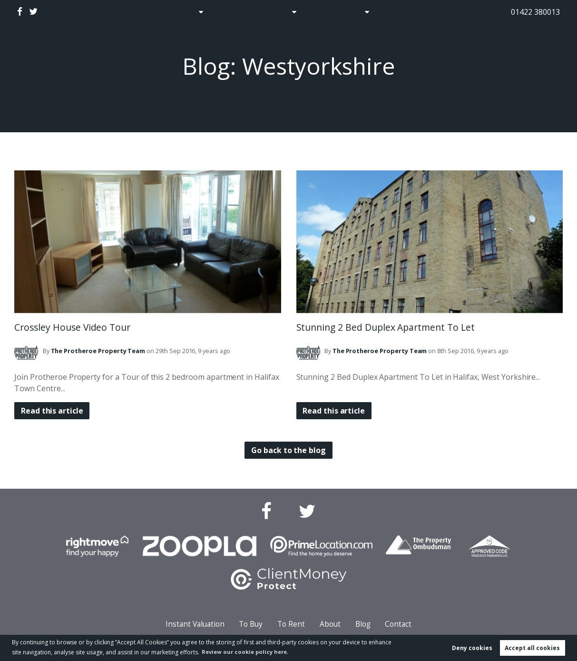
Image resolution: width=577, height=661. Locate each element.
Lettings (275, 12)
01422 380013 (535, 12)
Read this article (53, 410)
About (355, 12)
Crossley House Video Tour (72, 327)
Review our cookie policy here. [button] (248, 651)
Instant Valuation (195, 624)
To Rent (291, 624)
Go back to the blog (288, 450)
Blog (320, 12)
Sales (183, 12)
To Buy (251, 624)
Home (148, 12)
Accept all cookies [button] (532, 647)
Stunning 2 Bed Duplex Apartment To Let (385, 327)
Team (98, 350)
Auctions (230, 12)
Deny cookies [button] (472, 647)
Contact (401, 12)
